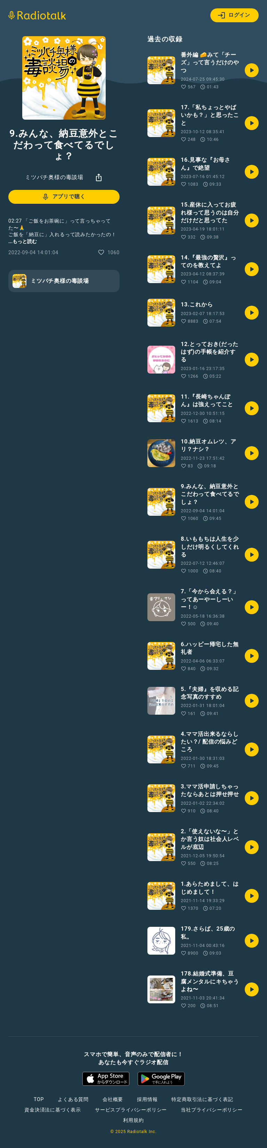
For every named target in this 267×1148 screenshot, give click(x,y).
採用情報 (147, 1099)
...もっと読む (22, 241)
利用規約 (133, 1120)
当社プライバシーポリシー (212, 1110)
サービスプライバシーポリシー (131, 1110)
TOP (39, 1099)
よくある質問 (73, 1099)
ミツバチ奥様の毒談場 (54, 177)
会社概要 (113, 1099)
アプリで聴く (63, 197)
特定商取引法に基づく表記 (202, 1099)
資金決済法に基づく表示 (52, 1110)
